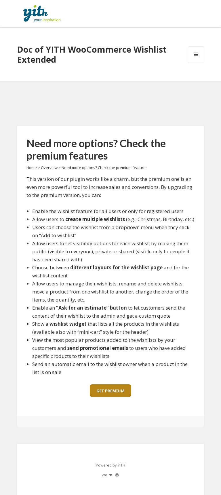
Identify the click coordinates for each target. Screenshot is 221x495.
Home (31, 167)
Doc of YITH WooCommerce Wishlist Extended (92, 54)
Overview (49, 167)
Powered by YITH (110, 465)
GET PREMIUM (110, 391)
